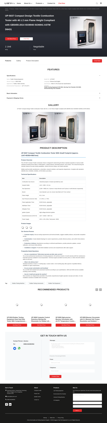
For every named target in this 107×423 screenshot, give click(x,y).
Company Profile (37, 390)
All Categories (57, 400)
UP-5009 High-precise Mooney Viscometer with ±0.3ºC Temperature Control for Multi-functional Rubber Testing (65, 321)
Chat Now (26, 38)
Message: (52, 340)
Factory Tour (37, 393)
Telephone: (53, 367)
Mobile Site (52, 417)
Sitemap (45, 417)
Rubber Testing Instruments (36, 283)
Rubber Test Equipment (54, 283)
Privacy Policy (61, 417)
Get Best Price (11, 38)
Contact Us (36, 399)
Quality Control (37, 396)
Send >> (77, 410)
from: (51, 359)
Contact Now (55, 376)
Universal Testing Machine (59, 397)
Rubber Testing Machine (18, 283)
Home (6, 8)
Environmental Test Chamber (60, 393)
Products (12, 8)
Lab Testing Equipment (58, 390)
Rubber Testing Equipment (21, 8)
